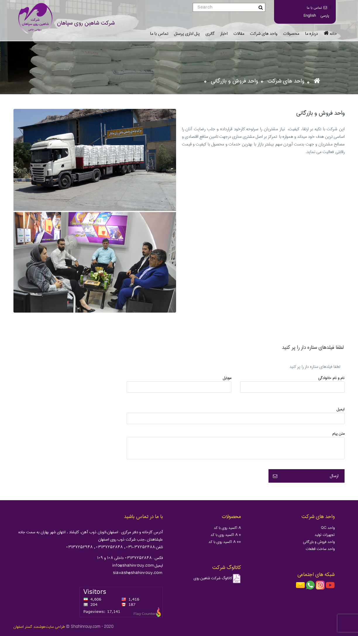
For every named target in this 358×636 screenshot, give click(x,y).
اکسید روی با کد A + (226, 534)
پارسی (325, 15)
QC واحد (328, 527)
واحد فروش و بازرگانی (319, 541)
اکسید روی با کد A (227, 527)
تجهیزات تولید (325, 534)
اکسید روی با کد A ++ (225, 541)
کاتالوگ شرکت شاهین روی (217, 578)
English (310, 15)
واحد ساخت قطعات (320, 548)
